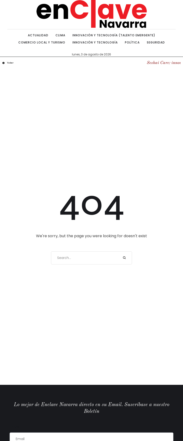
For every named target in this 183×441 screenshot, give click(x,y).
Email (15, 427)
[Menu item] (38, 35)
